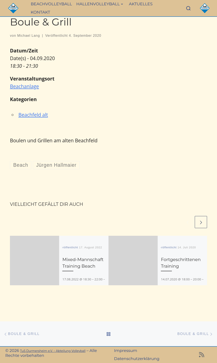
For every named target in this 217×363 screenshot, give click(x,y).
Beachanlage (24, 86)
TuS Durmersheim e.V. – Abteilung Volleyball (53, 351)
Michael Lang (28, 35)
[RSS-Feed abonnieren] (201, 356)
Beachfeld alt (33, 114)
